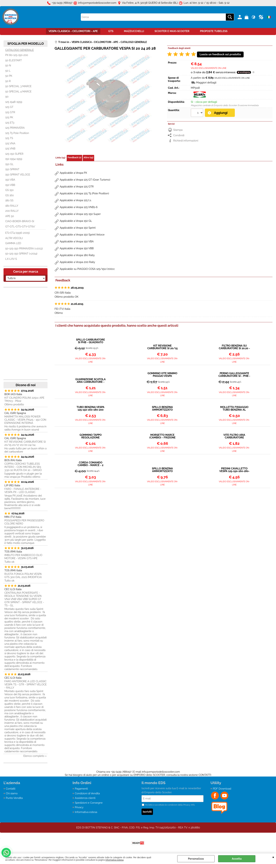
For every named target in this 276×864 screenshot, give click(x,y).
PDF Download (222, 788)
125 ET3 (9, 122)
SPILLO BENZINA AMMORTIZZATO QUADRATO (162, 408)
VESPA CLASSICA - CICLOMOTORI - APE (73, 31)
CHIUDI (273, 857)
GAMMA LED (13, 243)
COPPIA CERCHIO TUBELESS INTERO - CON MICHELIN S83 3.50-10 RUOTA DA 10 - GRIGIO (23, 467)
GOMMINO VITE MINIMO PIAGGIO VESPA (162, 374)
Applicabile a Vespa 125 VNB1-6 (79, 207)
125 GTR (10, 112)
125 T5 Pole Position (17, 133)
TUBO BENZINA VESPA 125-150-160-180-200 (90, 408)
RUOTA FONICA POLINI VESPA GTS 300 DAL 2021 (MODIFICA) (23, 575)
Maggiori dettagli (206, 82)
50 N (8, 65)
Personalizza (196, 858)
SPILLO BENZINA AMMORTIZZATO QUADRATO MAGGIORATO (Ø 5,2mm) (162, 470)
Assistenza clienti (85, 798)
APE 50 (9, 216)
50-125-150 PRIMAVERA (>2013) (24, 248)
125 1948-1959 (13, 101)
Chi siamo (12, 793)
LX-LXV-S (11, 258)
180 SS (9, 200)
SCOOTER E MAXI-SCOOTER (172, 31)
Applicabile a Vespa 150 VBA (77, 241)
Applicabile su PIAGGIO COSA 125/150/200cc (87, 269)
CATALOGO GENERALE (19, 50)
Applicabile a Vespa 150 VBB (77, 248)
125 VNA (10, 143)
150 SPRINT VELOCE (17, 174)
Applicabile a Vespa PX (73, 172)
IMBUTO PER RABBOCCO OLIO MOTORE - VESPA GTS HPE (23, 557)
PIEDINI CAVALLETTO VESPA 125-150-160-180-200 (234, 470)
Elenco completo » (35, 756)
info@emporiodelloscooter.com (161, 771)
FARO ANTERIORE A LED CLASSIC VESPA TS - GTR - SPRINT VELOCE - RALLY (25, 684)
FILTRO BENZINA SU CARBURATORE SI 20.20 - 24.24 (234, 347)
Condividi (178, 135)
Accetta (237, 858)
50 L (8, 70)
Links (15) (60, 157)
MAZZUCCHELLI (134, 31)
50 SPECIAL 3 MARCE (18, 86)
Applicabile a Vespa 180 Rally (77, 255)
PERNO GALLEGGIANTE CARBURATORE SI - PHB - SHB (234, 374)
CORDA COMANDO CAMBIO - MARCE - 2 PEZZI (90, 464)
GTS (110, 31)
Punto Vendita (14, 798)
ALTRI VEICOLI (14, 238)
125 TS (9, 138)
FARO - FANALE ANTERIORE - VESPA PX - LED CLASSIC (22, 490)
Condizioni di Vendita (87, 793)
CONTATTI (205, 775)
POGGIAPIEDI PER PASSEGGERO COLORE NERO (24, 522)
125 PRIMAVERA (15, 127)
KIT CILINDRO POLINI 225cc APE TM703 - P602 (24, 399)
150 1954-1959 (13, 159)
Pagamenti (81, 788)
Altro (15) (88, 157)
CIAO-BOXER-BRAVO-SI (19, 221)
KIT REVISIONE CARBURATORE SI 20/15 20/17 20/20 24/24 (25, 443)
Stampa (178, 129)
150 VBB (10, 185)
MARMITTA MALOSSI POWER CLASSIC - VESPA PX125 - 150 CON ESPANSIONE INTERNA (25, 420)
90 (6, 96)
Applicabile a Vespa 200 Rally (77, 262)
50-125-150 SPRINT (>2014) (21, 253)
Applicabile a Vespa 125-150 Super (80, 214)
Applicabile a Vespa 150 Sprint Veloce (82, 234)
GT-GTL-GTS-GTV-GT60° (20, 226)
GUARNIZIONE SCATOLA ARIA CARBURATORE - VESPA (90, 380)
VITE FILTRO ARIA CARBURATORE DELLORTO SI (234, 436)
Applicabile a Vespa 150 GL (76, 220)
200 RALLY (12, 210)
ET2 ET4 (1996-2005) (17, 232)
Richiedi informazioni (185, 140)
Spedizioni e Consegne (89, 802)
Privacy (79, 807)
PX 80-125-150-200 (16, 55)
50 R (8, 81)
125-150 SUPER (14, 153)
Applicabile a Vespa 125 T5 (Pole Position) (84, 193)
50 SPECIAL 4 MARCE (18, 91)
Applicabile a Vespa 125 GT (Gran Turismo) (85, 179)
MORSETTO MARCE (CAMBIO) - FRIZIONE (162, 436)
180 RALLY (11, 205)
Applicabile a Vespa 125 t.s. (76, 200)
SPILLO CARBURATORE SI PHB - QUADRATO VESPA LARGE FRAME (90, 341)
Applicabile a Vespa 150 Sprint (78, 227)
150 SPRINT (12, 169)
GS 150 (9, 190)
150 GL (9, 164)
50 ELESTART (13, 60)
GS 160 (9, 195)
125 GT (9, 107)
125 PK (9, 117)
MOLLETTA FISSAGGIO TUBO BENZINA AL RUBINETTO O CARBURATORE (234, 408)
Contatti (10, 788)
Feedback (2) (74, 157)
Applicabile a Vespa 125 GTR (77, 186)
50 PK (8, 75)
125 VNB (10, 148)
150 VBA (10, 179)
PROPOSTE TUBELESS (213, 31)
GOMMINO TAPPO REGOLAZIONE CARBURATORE (91, 436)
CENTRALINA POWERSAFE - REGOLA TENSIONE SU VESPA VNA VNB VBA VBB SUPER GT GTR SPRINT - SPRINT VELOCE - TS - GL (24, 599)
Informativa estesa (114, 860)
